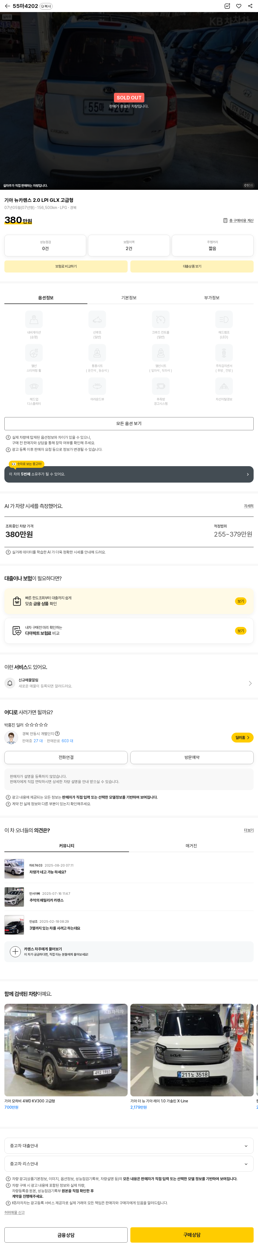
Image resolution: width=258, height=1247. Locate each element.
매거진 (191, 845)
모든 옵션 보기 (129, 423)
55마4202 (33, 6)
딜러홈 (240, 737)
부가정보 (212, 297)
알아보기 (129, 601)
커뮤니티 (66, 845)
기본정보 (129, 297)
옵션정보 (46, 297)
